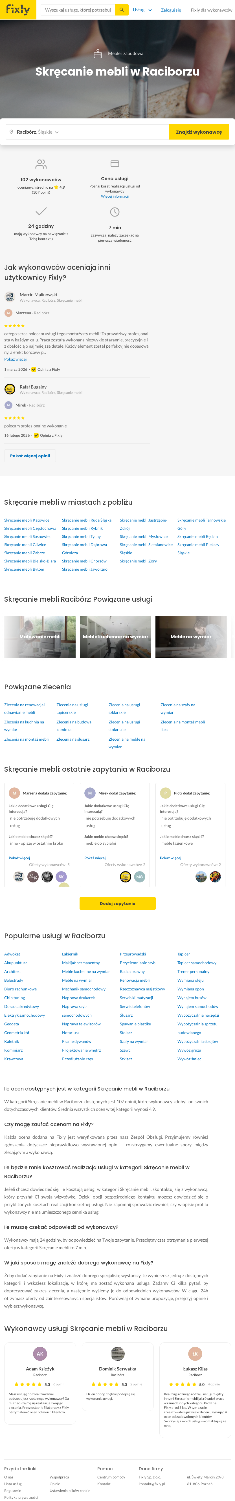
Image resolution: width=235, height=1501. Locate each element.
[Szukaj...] (122, 10)
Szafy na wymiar (134, 1041)
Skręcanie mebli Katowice (26, 520)
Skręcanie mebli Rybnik (82, 528)
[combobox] (78, 10)
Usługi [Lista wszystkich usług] (139, 9)
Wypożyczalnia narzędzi (198, 1015)
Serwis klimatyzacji (136, 997)
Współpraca (59, 1477)
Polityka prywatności (21, 1497)
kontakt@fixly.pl (152, 1484)
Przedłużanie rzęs (77, 1058)
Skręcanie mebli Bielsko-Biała (30, 561)
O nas (9, 1477)
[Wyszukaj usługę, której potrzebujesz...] (78, 10)
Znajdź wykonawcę (199, 132)
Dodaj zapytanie (117, 903)
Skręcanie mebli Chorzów (84, 561)
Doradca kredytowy (21, 1006)
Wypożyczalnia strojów (197, 1041)
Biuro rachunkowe (20, 988)
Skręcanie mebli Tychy (81, 536)
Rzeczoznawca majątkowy (142, 988)
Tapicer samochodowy (196, 962)
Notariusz (70, 1032)
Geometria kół (16, 1032)
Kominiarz (13, 1050)
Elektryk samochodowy (24, 1015)
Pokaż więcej (15, 359)
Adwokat (12, 954)
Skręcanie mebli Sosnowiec (27, 536)
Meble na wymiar (77, 980)
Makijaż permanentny (81, 962)
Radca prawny (132, 971)
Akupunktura (15, 962)
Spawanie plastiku (135, 1023)
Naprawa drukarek (78, 997)
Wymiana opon (190, 988)
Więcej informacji (115, 196)
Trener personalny (193, 971)
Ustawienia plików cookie (70, 1490)
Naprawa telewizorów (81, 1023)
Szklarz (126, 1058)
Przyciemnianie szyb (137, 962)
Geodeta (11, 1023)
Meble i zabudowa (117, 53)
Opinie (55, 1484)
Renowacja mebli (135, 980)
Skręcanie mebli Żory (138, 561)
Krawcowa (13, 1058)
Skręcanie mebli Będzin (197, 536)
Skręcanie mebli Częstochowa (30, 528)
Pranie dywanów (76, 1041)
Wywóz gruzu (189, 1050)
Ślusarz (126, 1015)
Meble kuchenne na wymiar (86, 971)
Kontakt (104, 1484)
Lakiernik (70, 954)
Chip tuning (14, 997)
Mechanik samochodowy (84, 988)
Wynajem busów (192, 997)
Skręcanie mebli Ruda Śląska (86, 520)
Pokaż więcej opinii (30, 456)
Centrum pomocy (111, 1477)
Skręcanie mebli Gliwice (25, 544)
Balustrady (13, 980)
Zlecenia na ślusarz (72, 739)
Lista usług (13, 1484)
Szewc (125, 1050)
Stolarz (126, 1032)
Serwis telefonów (135, 1006)
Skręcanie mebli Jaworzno (84, 569)
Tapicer (183, 954)
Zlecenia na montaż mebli (26, 739)
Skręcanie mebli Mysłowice (144, 536)
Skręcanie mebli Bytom (24, 569)
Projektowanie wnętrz (81, 1050)
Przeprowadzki (133, 954)
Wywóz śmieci (190, 1058)
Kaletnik (11, 1041)
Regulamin (12, 1490)
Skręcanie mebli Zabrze (24, 552)
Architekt (12, 971)
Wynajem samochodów (197, 1006)
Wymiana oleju (190, 980)
